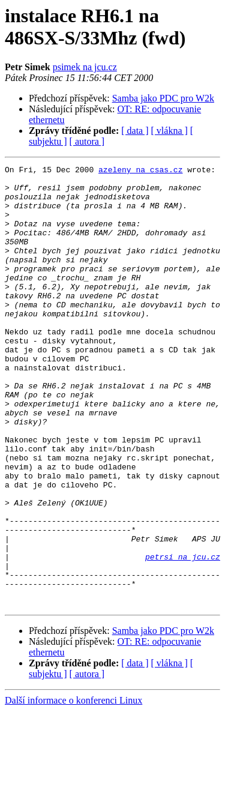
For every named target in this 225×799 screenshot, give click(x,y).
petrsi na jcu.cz (182, 635)
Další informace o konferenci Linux (73, 788)
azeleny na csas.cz (140, 171)
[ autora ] (87, 141)
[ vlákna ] (169, 130)
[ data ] (134, 130)
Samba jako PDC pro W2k (163, 98)
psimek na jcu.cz (85, 67)
